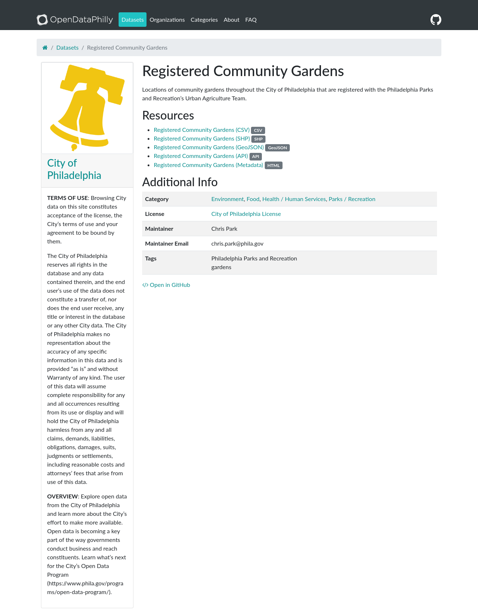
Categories (204, 19)
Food (253, 198)
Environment (227, 198)
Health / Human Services (294, 198)
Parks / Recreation (352, 198)
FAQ (250, 19)
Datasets (132, 19)
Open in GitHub (166, 284)
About (232, 19)
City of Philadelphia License (246, 213)
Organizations (167, 19)
